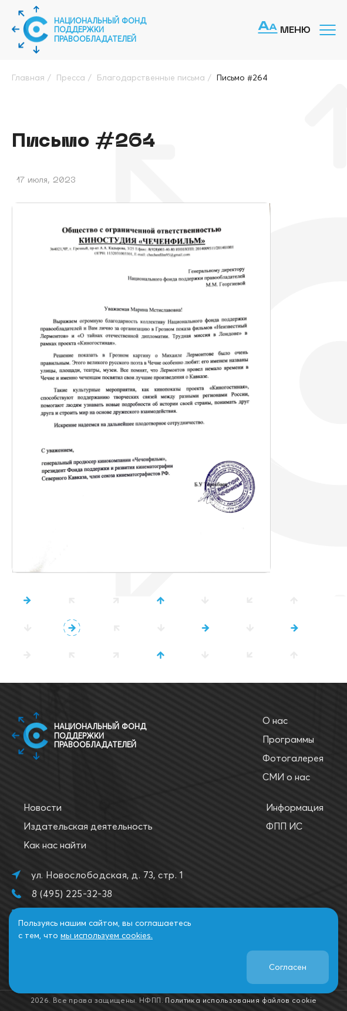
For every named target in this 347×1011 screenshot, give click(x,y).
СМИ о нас (286, 777)
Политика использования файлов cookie (240, 1000)
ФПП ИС (284, 826)
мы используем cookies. (106, 935)
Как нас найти (54, 845)
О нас (275, 720)
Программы (288, 739)
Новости (42, 807)
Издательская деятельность (88, 826)
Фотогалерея (293, 758)
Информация (295, 807)
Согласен (287, 967)
